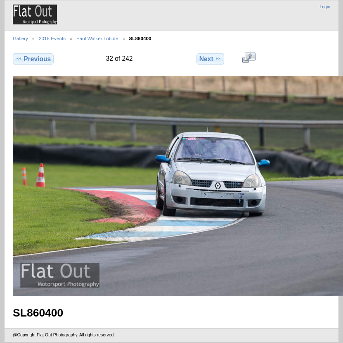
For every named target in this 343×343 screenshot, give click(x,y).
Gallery (20, 38)
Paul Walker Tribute (97, 38)
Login (325, 7)
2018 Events (52, 38)
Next (210, 58)
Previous (33, 58)
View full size (249, 58)
